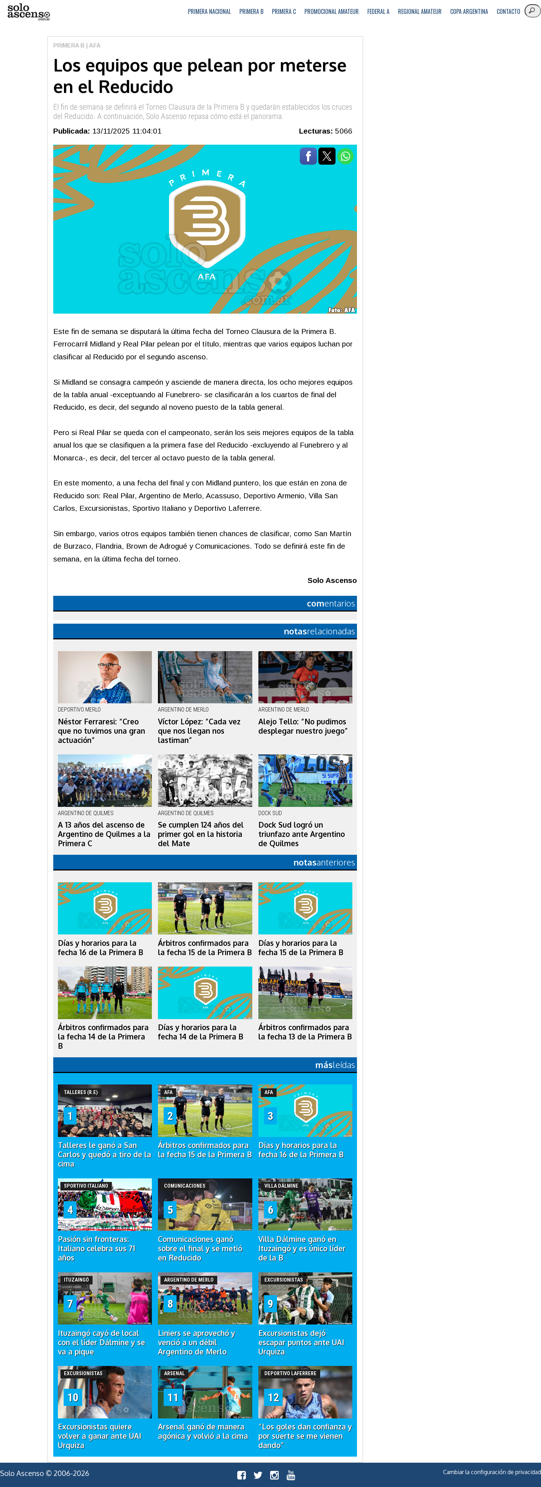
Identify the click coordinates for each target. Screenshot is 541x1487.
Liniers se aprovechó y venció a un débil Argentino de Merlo (196, 1342)
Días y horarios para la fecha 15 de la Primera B (300, 947)
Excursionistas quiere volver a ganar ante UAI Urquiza (99, 1436)
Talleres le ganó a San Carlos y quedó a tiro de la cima (104, 1154)
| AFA (93, 46)
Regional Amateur (420, 11)
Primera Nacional (209, 11)
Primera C (284, 11)
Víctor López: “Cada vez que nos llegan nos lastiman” (199, 731)
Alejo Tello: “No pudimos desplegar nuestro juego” (303, 726)
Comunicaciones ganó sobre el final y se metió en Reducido (200, 1248)
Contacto (508, 11)
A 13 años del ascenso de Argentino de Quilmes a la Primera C (104, 834)
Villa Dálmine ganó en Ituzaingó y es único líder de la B (302, 1248)
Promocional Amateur (331, 11)
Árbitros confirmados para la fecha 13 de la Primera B (305, 1032)
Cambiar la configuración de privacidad (492, 1472)
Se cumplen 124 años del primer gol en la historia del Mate (201, 834)
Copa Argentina (469, 11)
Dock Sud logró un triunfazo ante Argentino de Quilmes (301, 834)
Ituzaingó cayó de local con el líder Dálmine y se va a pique (101, 1342)
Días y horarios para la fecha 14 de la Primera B (200, 1032)
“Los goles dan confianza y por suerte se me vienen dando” (305, 1436)
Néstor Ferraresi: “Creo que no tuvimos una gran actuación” (101, 731)
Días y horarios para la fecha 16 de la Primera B (100, 947)
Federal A (378, 11)
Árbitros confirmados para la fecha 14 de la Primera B (103, 1037)
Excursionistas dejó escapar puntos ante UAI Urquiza (301, 1342)
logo (29, 12)
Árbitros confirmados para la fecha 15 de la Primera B (205, 947)
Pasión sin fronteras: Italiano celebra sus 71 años (96, 1248)
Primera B (251, 11)
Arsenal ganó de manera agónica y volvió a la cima (203, 1431)
